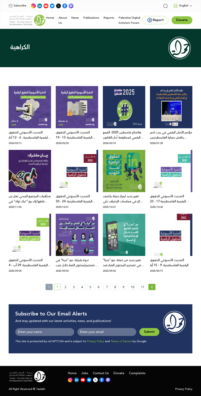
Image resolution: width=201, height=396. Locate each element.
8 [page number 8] (115, 287)
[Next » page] (151, 287)
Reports (108, 18)
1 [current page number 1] (59, 287)
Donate (118, 373)
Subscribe (17, 6)
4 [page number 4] (82, 287)
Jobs (84, 373)
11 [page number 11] (142, 287)
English (180, 6)
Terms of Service (121, 341)
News (75, 18)
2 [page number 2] (65, 287)
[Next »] (152, 287)
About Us (62, 20)
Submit (149, 331)
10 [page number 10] (132, 287)
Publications (91, 18)
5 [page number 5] (90, 287)
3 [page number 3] (74, 287)
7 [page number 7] (107, 287)
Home (50, 18)
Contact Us (101, 373)
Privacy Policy (95, 341)
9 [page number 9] (123, 287)
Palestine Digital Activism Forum (129, 20)
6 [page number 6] (99, 287)
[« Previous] (49, 287)
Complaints (137, 373)
